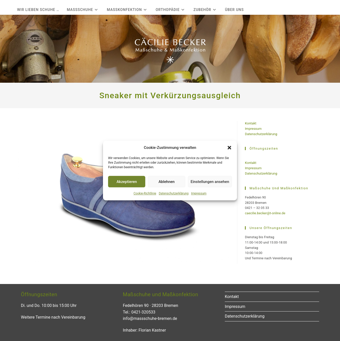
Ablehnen (167, 181)
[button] (229, 147)
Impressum (198, 193)
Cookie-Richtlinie (145, 193)
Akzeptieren (126, 181)
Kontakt (250, 123)
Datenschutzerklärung (174, 193)
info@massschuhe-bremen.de (150, 318)
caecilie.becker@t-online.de (265, 213)
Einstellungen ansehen (210, 181)
